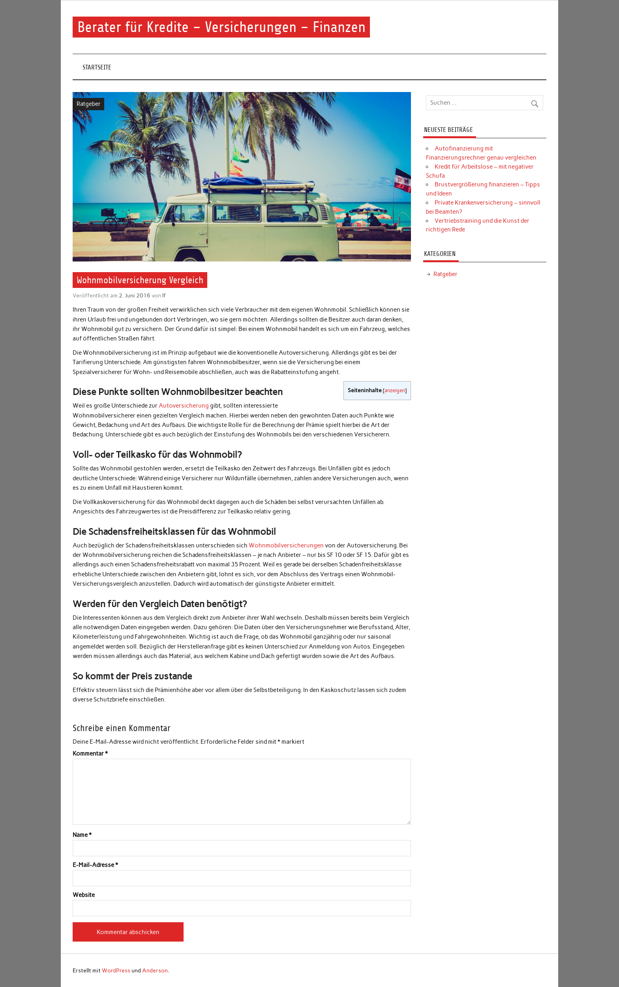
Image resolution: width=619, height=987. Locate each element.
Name (82, 835)
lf (164, 295)
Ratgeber (89, 103)
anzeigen (395, 390)
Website (84, 895)
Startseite (97, 67)
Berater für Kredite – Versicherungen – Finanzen (221, 27)
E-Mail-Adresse (95, 865)
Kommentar (90, 754)
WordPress (116, 970)
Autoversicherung (184, 405)
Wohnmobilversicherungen (286, 545)
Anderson (155, 970)
